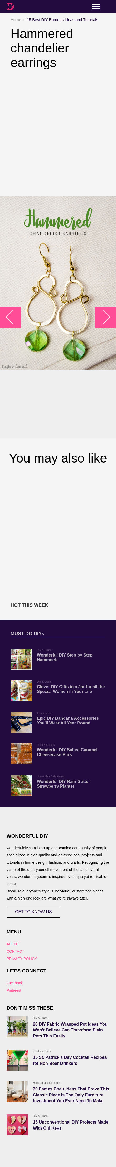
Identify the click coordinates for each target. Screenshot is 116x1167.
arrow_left (13, 317)
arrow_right (102, 317)
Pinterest (14, 990)
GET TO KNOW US (33, 912)
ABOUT (13, 944)
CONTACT (15, 951)
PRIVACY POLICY (22, 959)
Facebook (15, 983)
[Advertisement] (58, 133)
